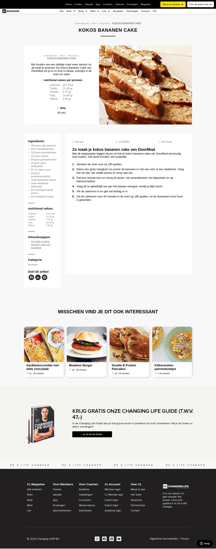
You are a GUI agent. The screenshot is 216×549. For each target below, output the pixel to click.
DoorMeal (37, 70)
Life (106, 11)
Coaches (107, 4)
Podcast (145, 11)
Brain (71, 11)
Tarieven (119, 4)
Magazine (146, 4)
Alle (62, 11)
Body (83, 11)
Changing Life (82, 24)
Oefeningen (132, 11)
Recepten (118, 11)
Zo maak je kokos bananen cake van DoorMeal (41, 244)
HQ (154, 11)
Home (68, 4)
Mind (95, 11)
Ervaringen (132, 4)
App (98, 4)
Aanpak (89, 4)
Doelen (78, 4)
